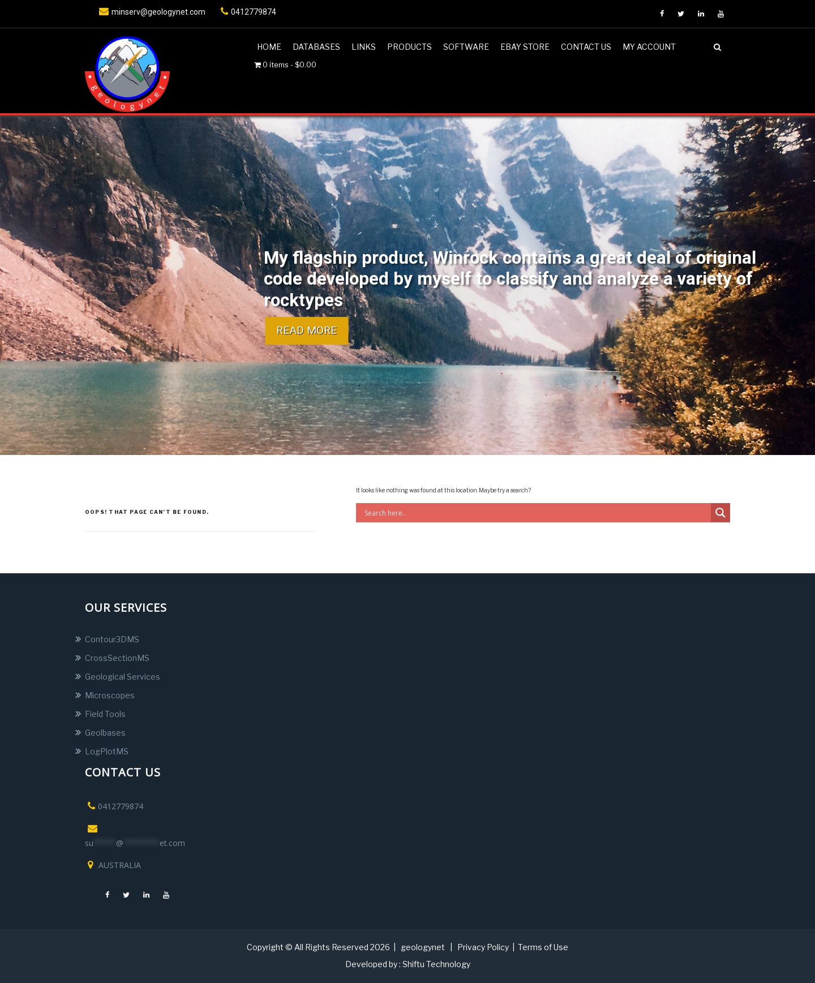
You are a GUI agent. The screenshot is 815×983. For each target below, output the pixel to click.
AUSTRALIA (113, 865)
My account (649, 46)
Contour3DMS (112, 639)
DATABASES (316, 46)
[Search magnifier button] (720, 512)
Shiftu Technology (436, 964)
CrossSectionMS (117, 658)
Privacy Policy (483, 947)
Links (363, 46)
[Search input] (536, 512)
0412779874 (247, 11)
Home (269, 46)
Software (466, 46)
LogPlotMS (106, 751)
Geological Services (122, 676)
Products (409, 46)
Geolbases (105, 732)
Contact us (586, 46)
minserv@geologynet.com (150, 11)
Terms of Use (543, 947)
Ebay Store (525, 46)
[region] (407, 285)
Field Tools (105, 714)
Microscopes (110, 695)
